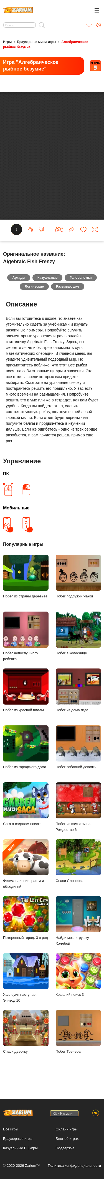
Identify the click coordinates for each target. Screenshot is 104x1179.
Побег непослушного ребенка (26, 643)
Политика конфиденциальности (74, 1165)
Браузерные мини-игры (36, 42)
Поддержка (65, 1148)
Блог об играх (67, 1139)
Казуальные (47, 284)
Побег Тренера (78, 1038)
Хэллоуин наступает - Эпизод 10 (26, 984)
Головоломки (81, 284)
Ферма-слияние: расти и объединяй (26, 870)
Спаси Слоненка (78, 867)
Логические (34, 293)
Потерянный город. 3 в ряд (26, 924)
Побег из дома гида (78, 697)
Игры (7, 42)
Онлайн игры (67, 1129)
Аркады (18, 284)
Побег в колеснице (78, 640)
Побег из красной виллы (26, 697)
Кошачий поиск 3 (78, 981)
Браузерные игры (17, 1139)
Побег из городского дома (26, 754)
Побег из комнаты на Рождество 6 (78, 813)
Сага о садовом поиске (26, 811)
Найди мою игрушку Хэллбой (78, 927)
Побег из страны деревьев (26, 583)
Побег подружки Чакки (78, 583)
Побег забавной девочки (78, 754)
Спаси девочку (26, 1038)
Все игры (10, 1129)
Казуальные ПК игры (20, 1148)
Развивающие (67, 293)
